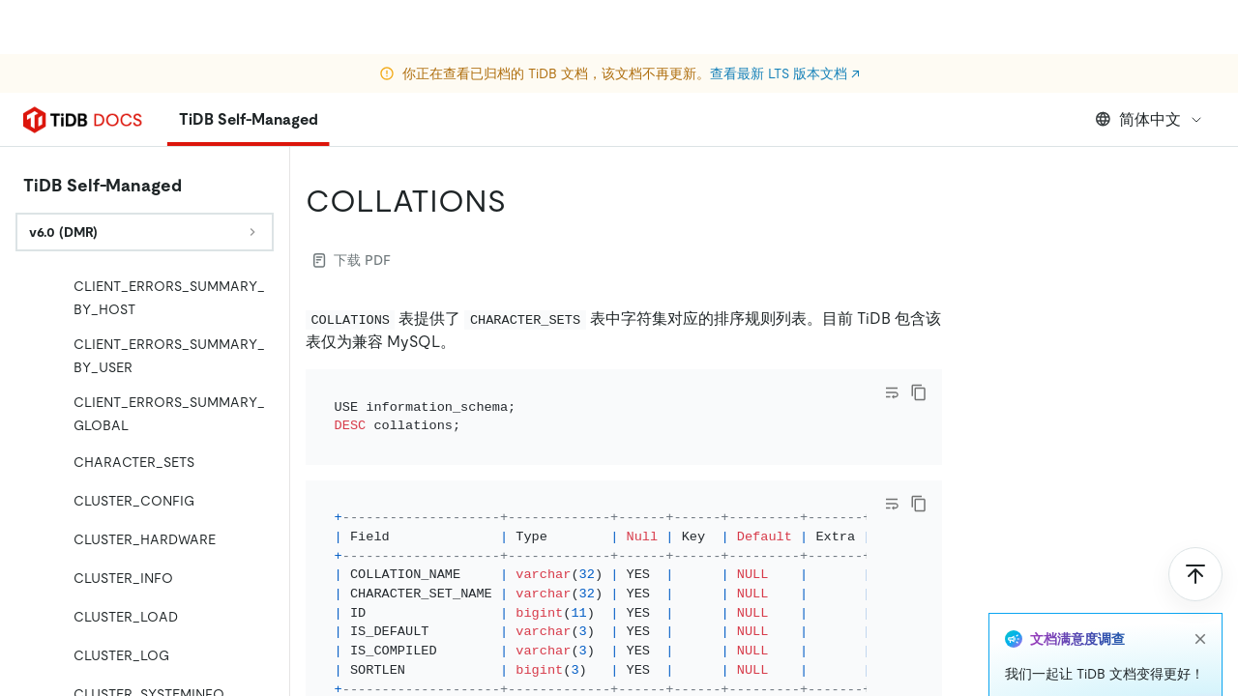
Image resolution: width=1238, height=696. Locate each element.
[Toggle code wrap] (891, 392)
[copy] (918, 392)
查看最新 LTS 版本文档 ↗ (785, 19)
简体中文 (1149, 119)
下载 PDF (352, 260)
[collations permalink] (521, 201)
